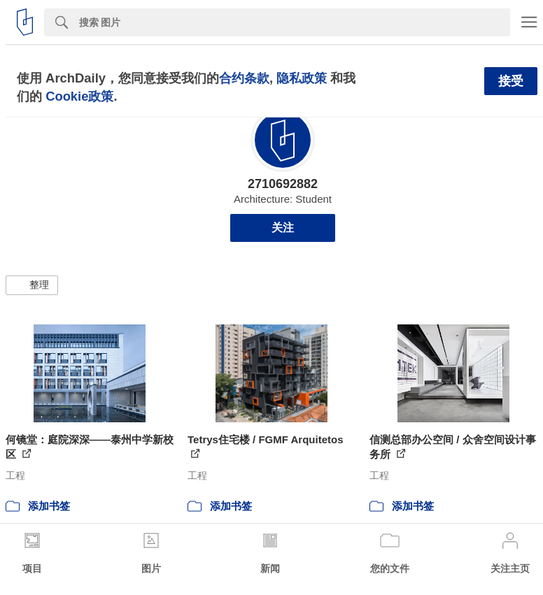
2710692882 (283, 184)
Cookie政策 (79, 96)
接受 (510, 81)
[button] (32, 285)
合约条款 (244, 78)
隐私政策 (301, 78)
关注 (283, 228)
